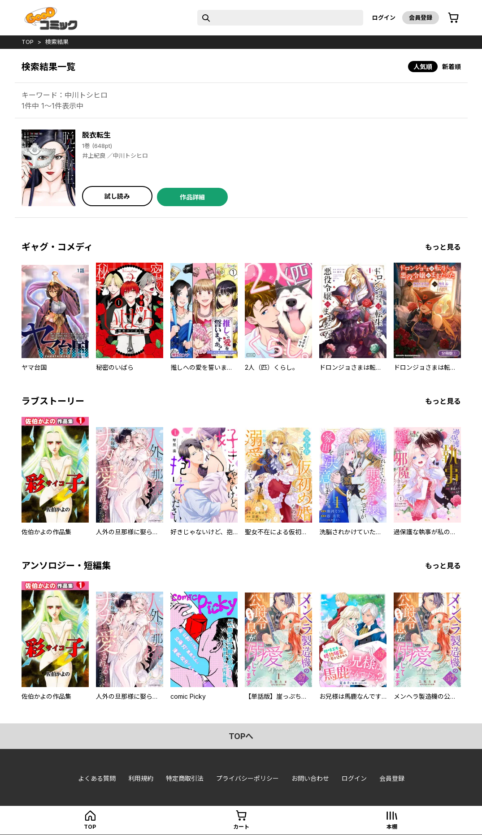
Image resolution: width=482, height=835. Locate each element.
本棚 (391, 826)
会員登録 (420, 17)
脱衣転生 (96, 134)
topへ (241, 736)
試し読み (117, 196)
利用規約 (140, 778)
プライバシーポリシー (247, 778)
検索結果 (57, 41)
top (28, 41)
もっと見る (443, 246)
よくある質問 (97, 778)
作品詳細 (192, 197)
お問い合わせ (310, 778)
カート (241, 826)
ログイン (383, 17)
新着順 (451, 66)
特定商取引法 (185, 778)
